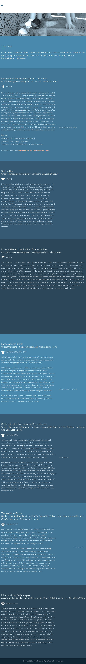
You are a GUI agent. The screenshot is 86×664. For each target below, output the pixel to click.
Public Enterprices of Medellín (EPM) (67, 598)
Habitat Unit (7, 516)
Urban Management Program (15, 81)
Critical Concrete (53, 252)
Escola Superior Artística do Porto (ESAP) (21, 252)
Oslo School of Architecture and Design (20, 598)
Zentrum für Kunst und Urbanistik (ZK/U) (33, 151)
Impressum (59, 661)
